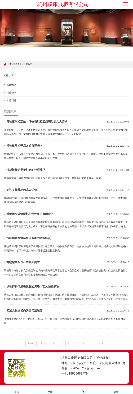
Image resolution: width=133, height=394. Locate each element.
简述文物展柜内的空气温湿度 (24, 310)
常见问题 (11, 100)
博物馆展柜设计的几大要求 (23, 262)
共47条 (31, 343)
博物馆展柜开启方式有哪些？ (24, 145)
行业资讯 (11, 92)
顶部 (116, 389)
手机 (83, 389)
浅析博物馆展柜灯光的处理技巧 (25, 169)
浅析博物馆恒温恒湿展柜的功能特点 (28, 238)
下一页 (100, 343)
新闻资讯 (17, 64)
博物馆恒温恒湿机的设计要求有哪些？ (30, 213)
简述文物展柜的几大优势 (21, 189)
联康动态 (28, 64)
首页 (9, 64)
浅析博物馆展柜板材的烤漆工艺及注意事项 (32, 286)
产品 (50, 389)
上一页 (44, 343)
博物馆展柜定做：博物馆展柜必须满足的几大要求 (36, 121)
